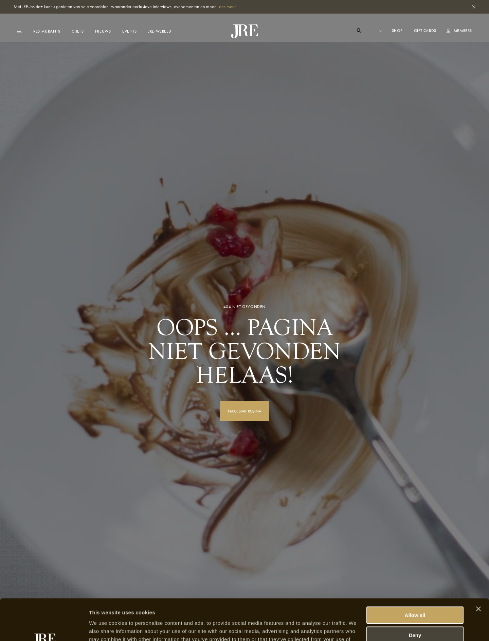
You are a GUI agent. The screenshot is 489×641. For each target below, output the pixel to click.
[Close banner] (478, 570)
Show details (105, 627)
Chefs (78, 31)
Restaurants (46, 31)
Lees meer (226, 6)
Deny (415, 596)
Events (129, 31)
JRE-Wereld (159, 31)
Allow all (415, 577)
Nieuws (103, 31)
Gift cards (425, 30)
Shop (398, 30)
